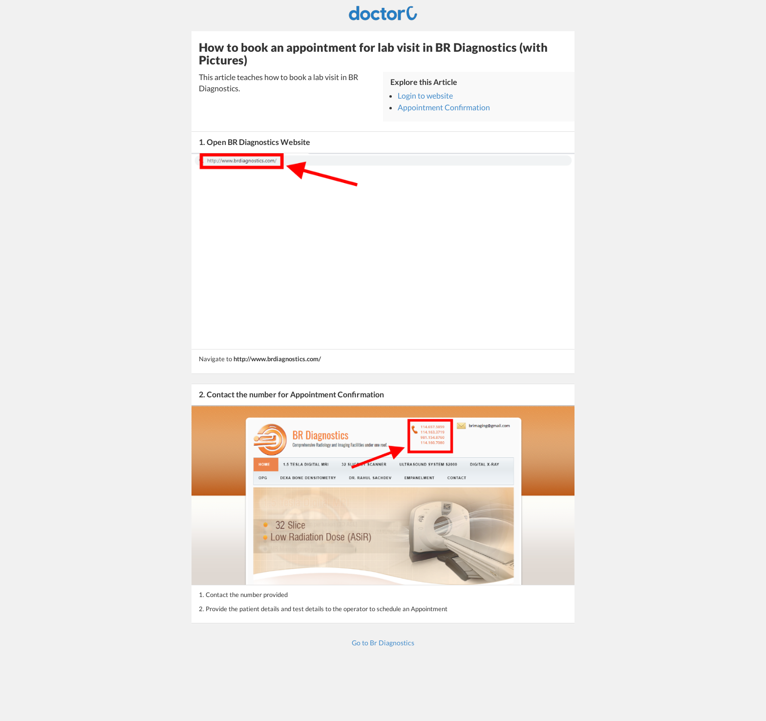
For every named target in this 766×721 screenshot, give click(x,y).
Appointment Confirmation (444, 107)
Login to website (425, 95)
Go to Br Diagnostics (383, 643)
